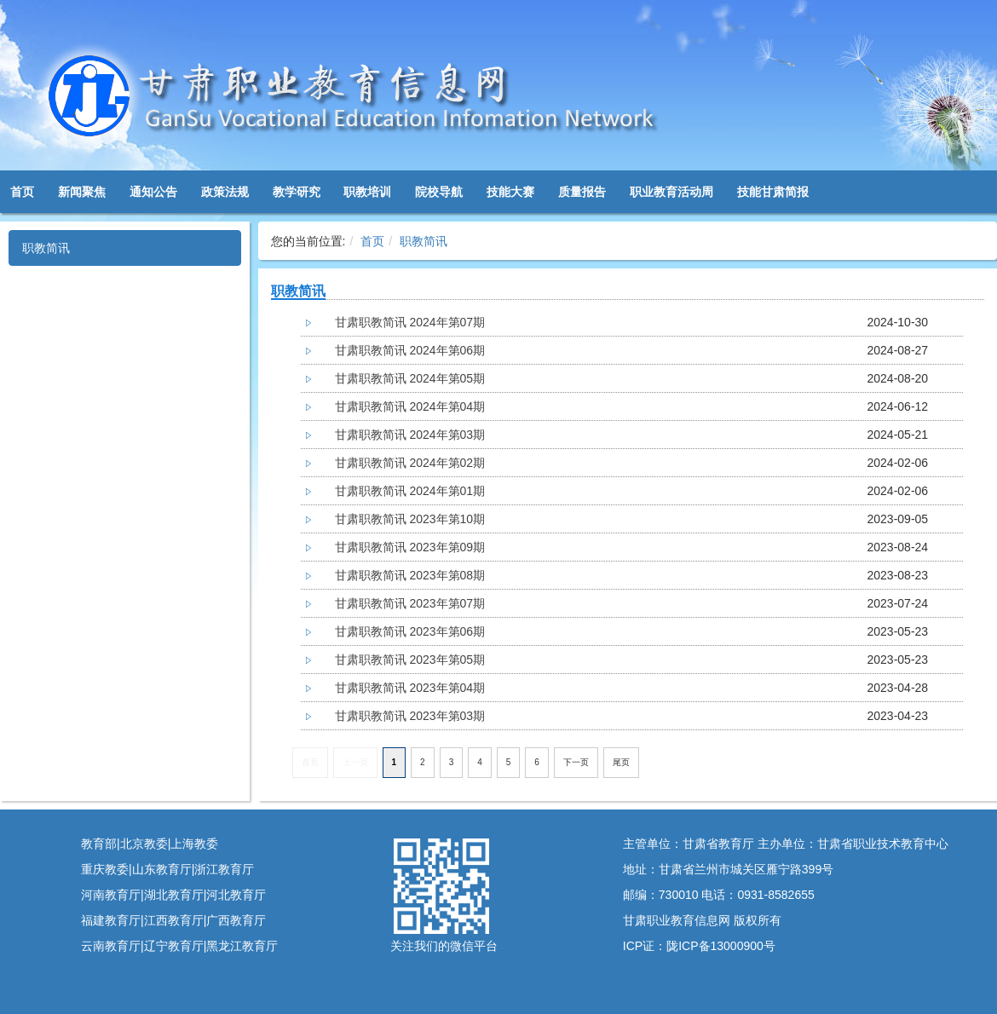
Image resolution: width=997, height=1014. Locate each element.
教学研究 (296, 192)
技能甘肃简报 (773, 192)
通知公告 (153, 192)
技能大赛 (510, 192)
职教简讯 (46, 248)
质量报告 (582, 192)
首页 (22, 192)
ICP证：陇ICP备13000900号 (699, 946)
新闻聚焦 (82, 192)
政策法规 (225, 192)
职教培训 (367, 192)
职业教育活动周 (671, 192)
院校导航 (439, 192)
